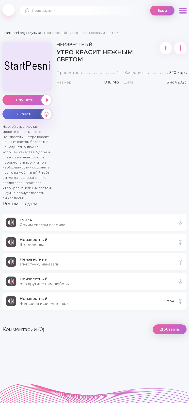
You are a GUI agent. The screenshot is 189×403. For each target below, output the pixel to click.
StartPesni (8, 10)
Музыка (34, 33)
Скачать (34, 114)
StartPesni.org (13, 33)
